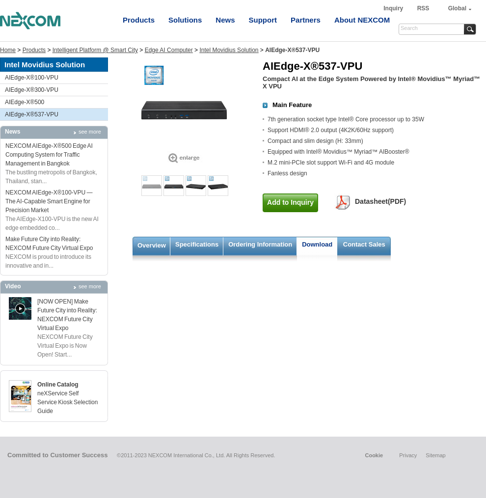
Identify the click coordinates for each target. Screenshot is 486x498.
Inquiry (394, 8)
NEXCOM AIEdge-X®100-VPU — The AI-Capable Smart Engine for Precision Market (49, 201)
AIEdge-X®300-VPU (31, 89)
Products (139, 20)
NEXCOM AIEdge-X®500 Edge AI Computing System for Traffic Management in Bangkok (49, 154)
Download (317, 244)
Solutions (185, 20)
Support (263, 20)
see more (90, 132)
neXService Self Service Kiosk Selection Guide (67, 402)
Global (457, 8)
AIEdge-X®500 (24, 102)
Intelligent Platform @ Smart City (95, 50)
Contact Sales (364, 244)
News (225, 20)
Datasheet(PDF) (380, 201)
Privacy (408, 455)
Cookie (374, 455)
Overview (151, 245)
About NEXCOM (362, 20)
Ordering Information (260, 244)
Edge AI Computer (169, 50)
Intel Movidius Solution (228, 50)
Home (8, 50)
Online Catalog (58, 384)
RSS (423, 8)
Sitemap (435, 455)
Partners (306, 20)
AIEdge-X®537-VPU (31, 114)
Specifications (196, 244)
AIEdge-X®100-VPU (31, 77)
